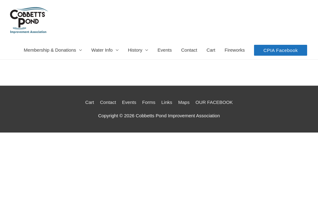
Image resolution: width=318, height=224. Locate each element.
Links (166, 102)
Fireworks (235, 50)
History (135, 50)
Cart (211, 50)
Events (164, 50)
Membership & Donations (50, 50)
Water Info (102, 50)
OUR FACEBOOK (214, 102)
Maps (184, 102)
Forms (149, 102)
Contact (189, 50)
